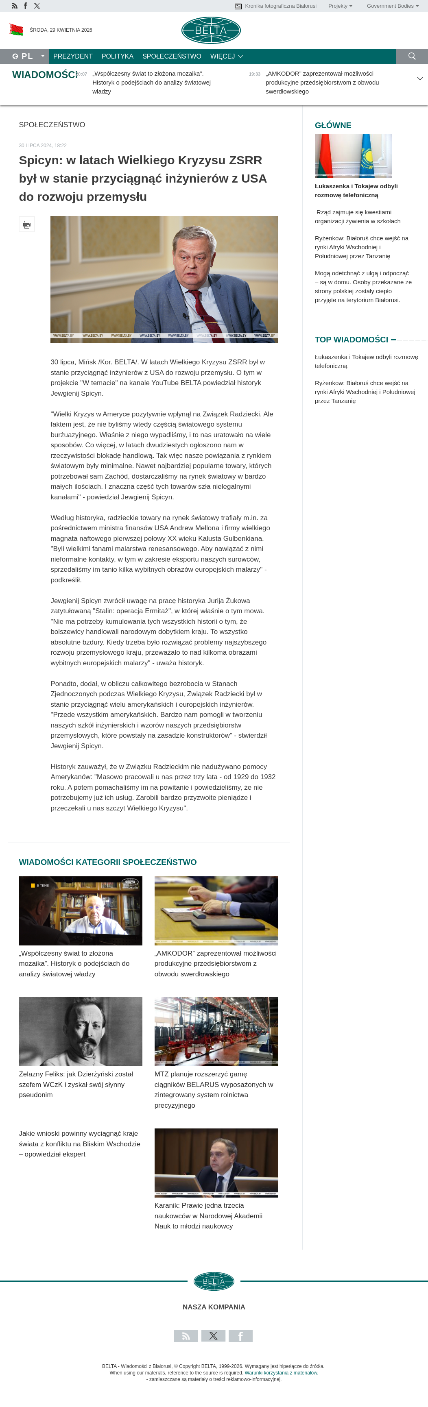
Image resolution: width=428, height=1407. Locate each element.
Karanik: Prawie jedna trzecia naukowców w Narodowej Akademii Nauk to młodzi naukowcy (209, 1216)
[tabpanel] (367, 383)
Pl (28, 56)
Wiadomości (45, 74)
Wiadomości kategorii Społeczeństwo (108, 862)
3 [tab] (405, 336)
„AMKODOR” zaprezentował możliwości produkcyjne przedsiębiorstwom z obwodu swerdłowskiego (216, 964)
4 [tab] (411, 336)
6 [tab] (423, 336)
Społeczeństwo (171, 56)
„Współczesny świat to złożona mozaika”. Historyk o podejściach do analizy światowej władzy (74, 964)
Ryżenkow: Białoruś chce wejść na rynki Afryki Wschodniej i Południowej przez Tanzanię (361, 247)
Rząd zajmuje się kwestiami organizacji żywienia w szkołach (358, 216)
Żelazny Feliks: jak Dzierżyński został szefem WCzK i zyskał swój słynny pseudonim (76, 1084)
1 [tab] (393, 336)
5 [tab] (417, 336)
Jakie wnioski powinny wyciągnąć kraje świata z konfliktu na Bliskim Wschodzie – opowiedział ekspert (79, 1144)
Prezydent (73, 56)
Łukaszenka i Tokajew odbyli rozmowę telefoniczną (356, 190)
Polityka (117, 56)
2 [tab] (399, 336)
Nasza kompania (214, 1307)
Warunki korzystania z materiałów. (282, 1373)
